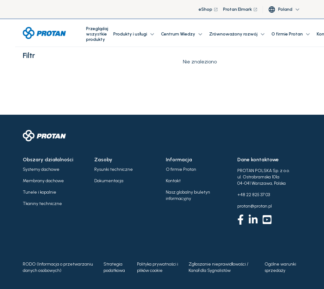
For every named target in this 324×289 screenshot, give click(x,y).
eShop (208, 9)
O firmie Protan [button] (291, 34)
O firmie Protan (181, 169)
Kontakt (173, 180)
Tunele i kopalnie (39, 192)
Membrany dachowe (43, 180)
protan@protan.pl (254, 206)
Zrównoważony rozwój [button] (237, 34)
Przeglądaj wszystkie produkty (97, 34)
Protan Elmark (240, 9)
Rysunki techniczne (113, 169)
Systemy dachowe (41, 169)
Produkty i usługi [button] (134, 34)
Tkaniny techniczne (42, 203)
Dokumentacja (108, 180)
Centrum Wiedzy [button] (182, 34)
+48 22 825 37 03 (253, 194)
